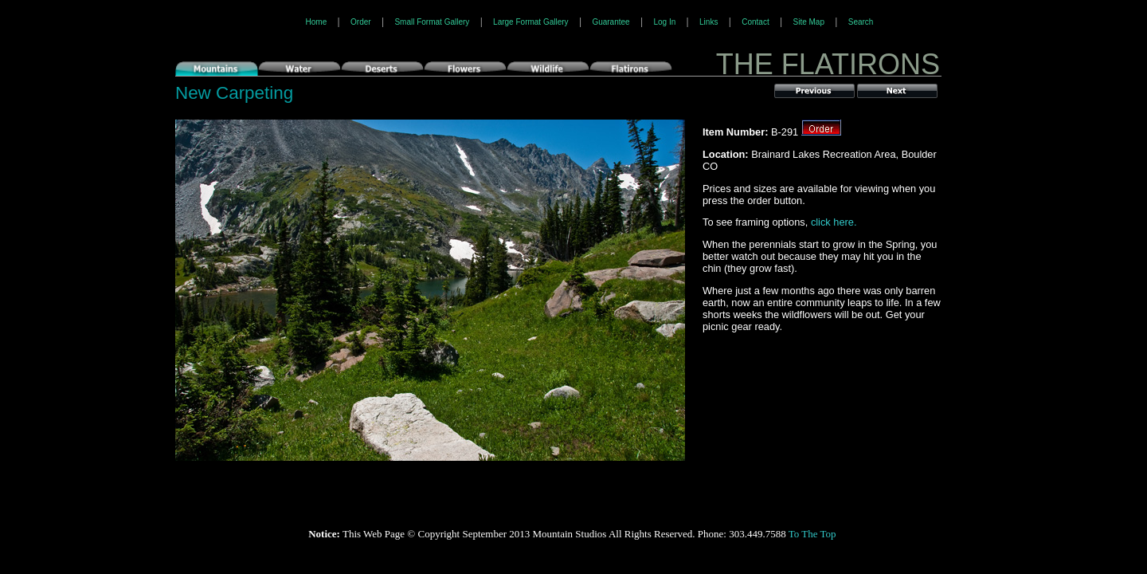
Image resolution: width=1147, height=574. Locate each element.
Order (360, 22)
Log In (664, 22)
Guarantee (610, 22)
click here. (834, 222)
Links (708, 22)
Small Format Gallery (431, 22)
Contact (755, 22)
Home (316, 22)
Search (861, 22)
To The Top (812, 534)
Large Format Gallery (530, 22)
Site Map (808, 22)
